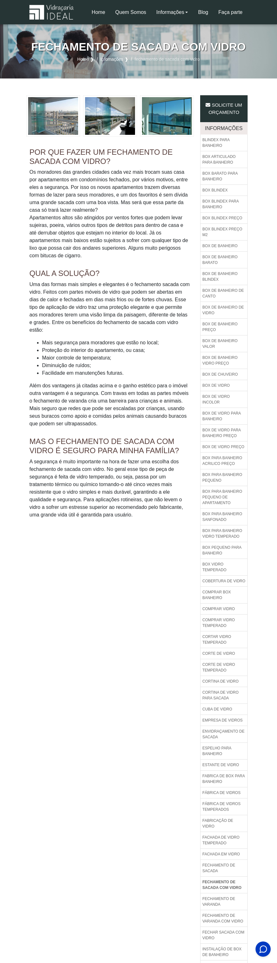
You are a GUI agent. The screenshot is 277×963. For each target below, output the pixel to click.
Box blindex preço (222, 218)
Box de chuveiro (220, 374)
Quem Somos (130, 12)
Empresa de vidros (222, 720)
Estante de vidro (220, 765)
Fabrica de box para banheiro (223, 779)
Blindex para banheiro (216, 143)
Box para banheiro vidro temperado (222, 533)
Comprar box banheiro (216, 595)
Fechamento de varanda (218, 902)
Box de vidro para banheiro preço (221, 433)
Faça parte (231, 12)
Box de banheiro (219, 246)
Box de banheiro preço (219, 327)
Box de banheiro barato (219, 260)
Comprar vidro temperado (218, 623)
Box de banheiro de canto (223, 293)
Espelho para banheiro (216, 751)
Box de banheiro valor (219, 344)
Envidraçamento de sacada (223, 734)
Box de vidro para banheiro (221, 416)
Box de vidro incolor (216, 399)
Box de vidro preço (223, 447)
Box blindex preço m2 (222, 232)
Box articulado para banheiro (219, 159)
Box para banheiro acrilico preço (222, 461)
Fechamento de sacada (218, 868)
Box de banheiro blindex (219, 277)
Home (100, 14)
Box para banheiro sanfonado (222, 517)
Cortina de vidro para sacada (220, 695)
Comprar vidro (218, 609)
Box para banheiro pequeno (222, 477)
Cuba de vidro (217, 709)
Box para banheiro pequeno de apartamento (222, 497)
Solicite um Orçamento (224, 108)
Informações (170, 12)
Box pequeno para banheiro (222, 550)
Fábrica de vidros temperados (221, 807)
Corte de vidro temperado (218, 667)
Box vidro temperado (214, 567)
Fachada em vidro (221, 854)
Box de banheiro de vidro (223, 310)
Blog (203, 12)
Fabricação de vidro (217, 823)
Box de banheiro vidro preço (219, 360)
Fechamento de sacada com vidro (222, 885)
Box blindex (215, 190)
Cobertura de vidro (223, 581)
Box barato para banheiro (220, 176)
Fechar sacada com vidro (223, 935)
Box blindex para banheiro (220, 204)
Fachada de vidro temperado (220, 840)
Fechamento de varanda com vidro (222, 918)
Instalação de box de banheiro (222, 952)
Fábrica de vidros (221, 793)
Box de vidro (216, 385)
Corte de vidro (218, 653)
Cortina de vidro (220, 681)
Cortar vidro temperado (216, 640)
